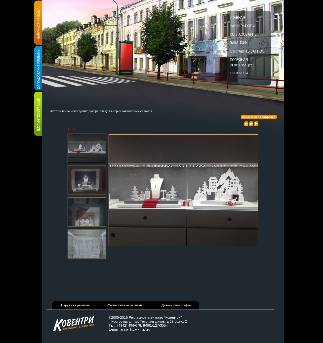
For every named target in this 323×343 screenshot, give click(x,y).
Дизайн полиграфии (177, 305)
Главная (237, 17)
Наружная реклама (75, 305)
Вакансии (238, 42)
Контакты (239, 72)
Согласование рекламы (125, 305)
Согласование (243, 34)
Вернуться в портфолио (258, 116)
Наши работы (242, 25)
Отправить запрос (247, 51)
